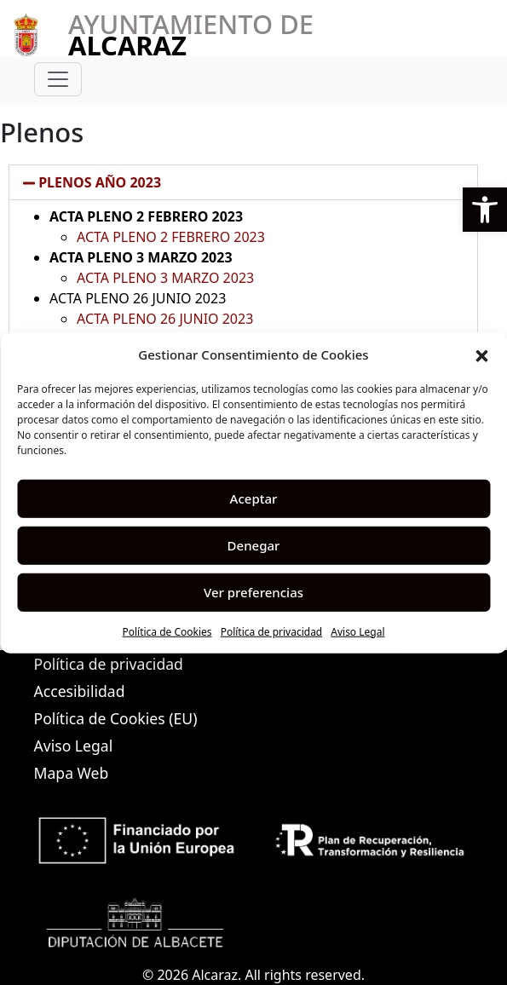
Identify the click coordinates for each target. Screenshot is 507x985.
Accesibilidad (79, 691)
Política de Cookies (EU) (116, 718)
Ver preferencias (253, 592)
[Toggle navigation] (58, 79)
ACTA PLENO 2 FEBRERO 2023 (171, 237)
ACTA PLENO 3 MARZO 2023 (165, 277)
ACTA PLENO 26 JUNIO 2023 (165, 318)
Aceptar (254, 498)
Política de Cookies (166, 631)
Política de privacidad (272, 631)
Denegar (254, 545)
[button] (485, 209)
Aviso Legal (357, 631)
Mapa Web (71, 773)
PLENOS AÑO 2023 (99, 182)
